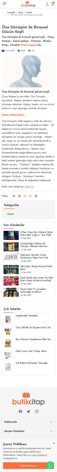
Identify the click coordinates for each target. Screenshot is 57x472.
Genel (10, 214)
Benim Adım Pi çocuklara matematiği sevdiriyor (33, 290)
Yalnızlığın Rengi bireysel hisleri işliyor (36, 267)
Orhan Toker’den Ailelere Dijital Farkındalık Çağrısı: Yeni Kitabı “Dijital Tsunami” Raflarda (36, 233)
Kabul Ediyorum (28, 465)
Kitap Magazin (29, 45)
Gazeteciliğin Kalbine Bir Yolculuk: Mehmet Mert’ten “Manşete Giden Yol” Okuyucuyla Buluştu (33, 245)
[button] (47, 4)
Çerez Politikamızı (39, 455)
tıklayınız (29, 186)
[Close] (54, 443)
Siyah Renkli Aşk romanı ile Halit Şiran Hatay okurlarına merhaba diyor (36, 279)
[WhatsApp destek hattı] (50, 465)
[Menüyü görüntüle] (4, 3)
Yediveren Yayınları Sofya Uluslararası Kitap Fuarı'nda (34, 256)
